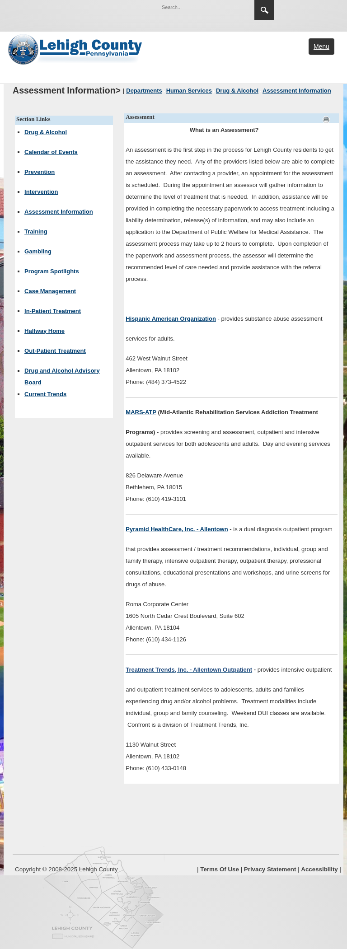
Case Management (50, 291)
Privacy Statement (270, 869)
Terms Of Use (219, 869)
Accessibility (319, 869)
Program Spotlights (51, 271)
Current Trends (45, 394)
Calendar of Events (51, 152)
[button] (228, 6)
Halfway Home (44, 330)
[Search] (196, 7)
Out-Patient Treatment (55, 350)
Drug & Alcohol (45, 132)
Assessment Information (58, 211)
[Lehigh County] (76, 48)
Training (35, 231)
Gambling (38, 251)
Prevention (39, 171)
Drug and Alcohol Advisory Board (62, 376)
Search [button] (264, 10)
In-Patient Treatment (52, 311)
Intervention (41, 191)
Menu (321, 46)
